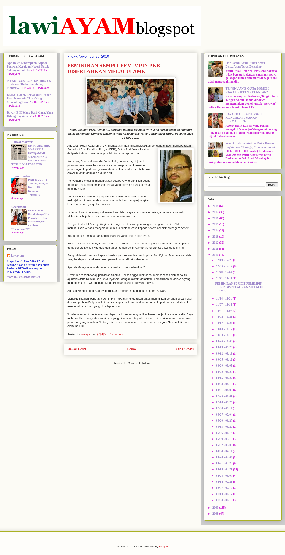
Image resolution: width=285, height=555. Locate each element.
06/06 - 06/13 (224, 433)
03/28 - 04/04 (224, 457)
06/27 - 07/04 (224, 414)
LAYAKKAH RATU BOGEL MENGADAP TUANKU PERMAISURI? (244, 118)
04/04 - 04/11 (224, 451)
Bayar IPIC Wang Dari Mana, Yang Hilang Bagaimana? (30, 114)
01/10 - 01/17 (224, 494)
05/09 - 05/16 (224, 439)
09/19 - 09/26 (224, 347)
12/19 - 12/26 (224, 260)
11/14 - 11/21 (224, 298)
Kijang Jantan (20, 176)
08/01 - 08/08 (224, 390)
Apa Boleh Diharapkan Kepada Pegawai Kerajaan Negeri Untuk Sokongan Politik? (28, 66)
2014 (215, 230)
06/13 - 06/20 (224, 426)
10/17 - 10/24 (224, 323)
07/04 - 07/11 (224, 408)
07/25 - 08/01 (224, 396)
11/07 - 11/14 (224, 304)
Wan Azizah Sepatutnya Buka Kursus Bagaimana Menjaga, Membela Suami (250, 145)
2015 (215, 224)
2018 (215, 206)
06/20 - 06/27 (224, 420)
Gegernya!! (18, 206)
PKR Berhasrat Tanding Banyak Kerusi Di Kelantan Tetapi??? (38, 187)
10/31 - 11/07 (224, 310)
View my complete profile (23, 276)
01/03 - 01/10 (224, 500)
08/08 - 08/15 (224, 384)
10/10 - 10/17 (224, 329)
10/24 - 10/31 (224, 316)
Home (131, 349)
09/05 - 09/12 (224, 359)
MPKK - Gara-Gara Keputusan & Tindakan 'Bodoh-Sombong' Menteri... (29, 84)
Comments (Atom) (139, 363)
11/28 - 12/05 (224, 272)
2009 (215, 507)
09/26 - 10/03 (224, 341)
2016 (215, 218)
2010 (215, 255)
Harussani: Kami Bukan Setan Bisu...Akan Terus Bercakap (245, 64)
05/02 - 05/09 (224, 445)
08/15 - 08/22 (224, 378)
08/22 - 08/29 (224, 372)
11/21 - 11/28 (224, 278)
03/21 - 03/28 (224, 463)
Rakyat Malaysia (22, 141)
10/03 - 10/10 (224, 335)
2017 (215, 212)
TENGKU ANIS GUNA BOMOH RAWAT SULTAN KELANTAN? (247, 90)
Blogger (163, 546)
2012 (215, 242)
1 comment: (117, 334)
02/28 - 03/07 (224, 475)
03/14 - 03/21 (224, 469)
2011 (215, 248)
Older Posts (185, 349)
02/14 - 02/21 (224, 481)
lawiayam (17, 255)
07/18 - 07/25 (224, 402)
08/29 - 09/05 (224, 365)
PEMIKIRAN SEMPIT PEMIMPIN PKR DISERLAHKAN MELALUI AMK (113, 68)
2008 (215, 513)
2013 (215, 236)
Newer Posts (76, 349)
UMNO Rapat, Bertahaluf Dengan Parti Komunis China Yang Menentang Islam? (29, 98)
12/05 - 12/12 (224, 266)
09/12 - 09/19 (224, 353)
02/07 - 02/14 (224, 487)
